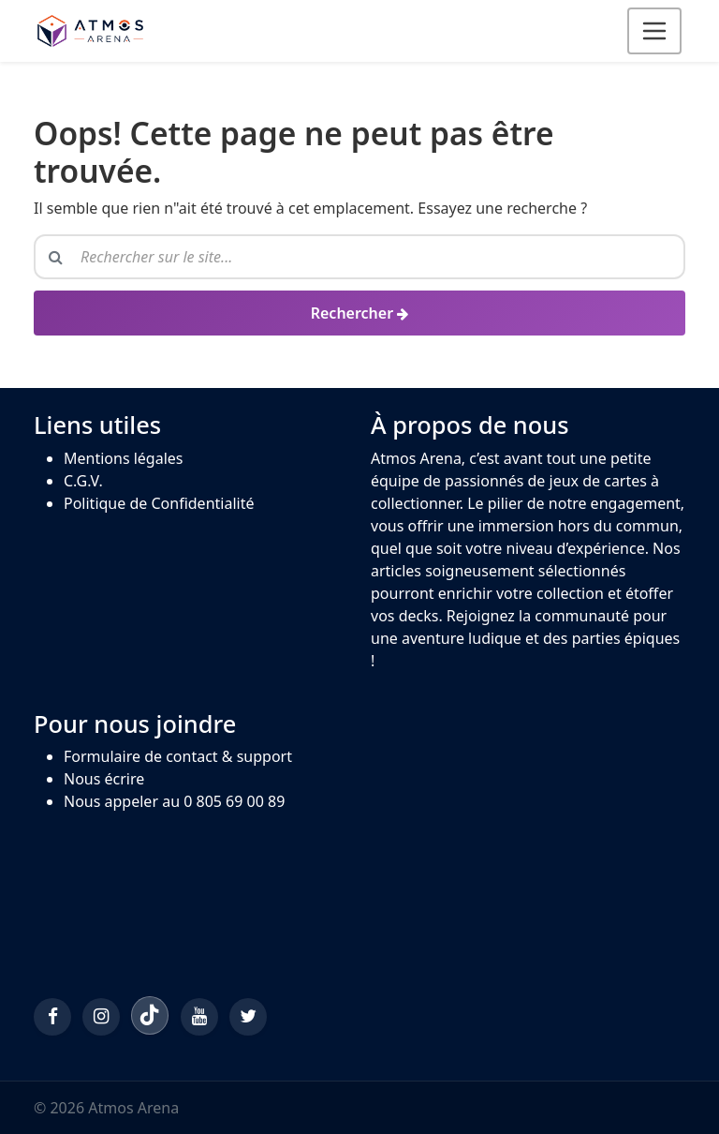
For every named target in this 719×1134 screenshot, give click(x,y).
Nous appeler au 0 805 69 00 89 (174, 801)
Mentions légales (123, 458)
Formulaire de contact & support (178, 756)
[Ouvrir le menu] (654, 30)
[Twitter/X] (248, 1017)
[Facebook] (52, 1017)
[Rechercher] (359, 313)
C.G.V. (83, 480)
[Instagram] (101, 1017)
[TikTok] (150, 1015)
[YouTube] (199, 1017)
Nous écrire (104, 778)
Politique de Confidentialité (159, 503)
